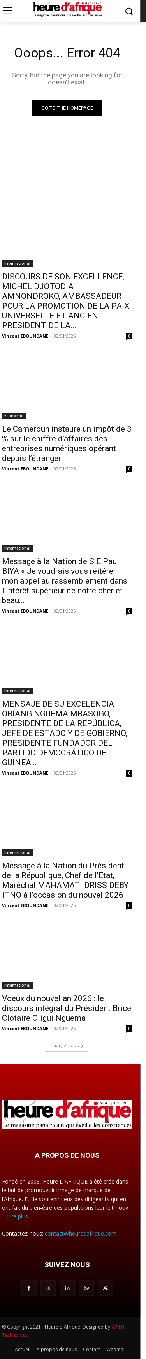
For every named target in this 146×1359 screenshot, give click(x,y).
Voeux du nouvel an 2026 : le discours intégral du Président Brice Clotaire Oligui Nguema (66, 1008)
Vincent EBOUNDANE (25, 336)
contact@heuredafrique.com (80, 1233)
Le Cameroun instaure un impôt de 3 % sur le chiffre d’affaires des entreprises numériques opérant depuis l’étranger (67, 443)
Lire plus (17, 1216)
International (17, 263)
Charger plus (67, 1045)
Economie (13, 415)
